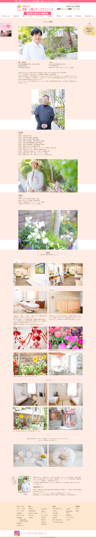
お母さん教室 (22, 519)
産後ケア (60, 16)
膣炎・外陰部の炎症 (57, 519)
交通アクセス (89, 16)
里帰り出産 (31, 515)
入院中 (77, 508)
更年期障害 (68, 515)
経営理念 (16, 16)
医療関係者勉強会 (23, 521)
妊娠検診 (31, 508)
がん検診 (55, 511)
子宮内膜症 (55, 513)
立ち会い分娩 (44, 515)
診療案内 (50, 16)
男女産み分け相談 (33, 513)
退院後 (77, 511)
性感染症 (55, 517)
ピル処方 (68, 519)
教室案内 (69, 16)
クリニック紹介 (27, 16)
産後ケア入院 (21, 515)
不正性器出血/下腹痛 (57, 522)
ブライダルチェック (57, 508)
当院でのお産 (6, 16)
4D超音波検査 (32, 511)
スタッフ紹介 (39, 16)
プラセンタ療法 (69, 517)
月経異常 (68, 509)
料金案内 (78, 16)
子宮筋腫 (55, 515)
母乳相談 (43, 517)
